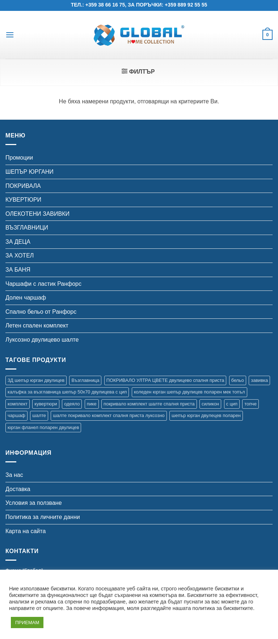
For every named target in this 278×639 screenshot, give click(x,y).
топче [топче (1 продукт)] (250, 404)
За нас (14, 475)
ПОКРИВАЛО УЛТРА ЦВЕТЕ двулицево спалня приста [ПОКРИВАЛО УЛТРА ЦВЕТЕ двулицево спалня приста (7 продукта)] (165, 380)
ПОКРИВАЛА (23, 186)
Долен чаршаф (25, 297)
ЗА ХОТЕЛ (19, 255)
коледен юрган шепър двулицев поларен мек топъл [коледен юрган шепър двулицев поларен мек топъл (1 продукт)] (189, 392)
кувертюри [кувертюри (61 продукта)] (45, 404)
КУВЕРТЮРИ (23, 200)
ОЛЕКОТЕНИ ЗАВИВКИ (37, 214)
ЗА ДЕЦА (17, 242)
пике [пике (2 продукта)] (92, 404)
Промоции (19, 157)
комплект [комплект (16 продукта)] (18, 404)
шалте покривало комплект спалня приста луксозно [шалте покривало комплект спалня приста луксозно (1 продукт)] (108, 415)
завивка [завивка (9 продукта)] (259, 380)
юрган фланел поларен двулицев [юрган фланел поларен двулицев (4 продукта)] (43, 427)
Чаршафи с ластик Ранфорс (43, 284)
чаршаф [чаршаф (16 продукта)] (16, 415)
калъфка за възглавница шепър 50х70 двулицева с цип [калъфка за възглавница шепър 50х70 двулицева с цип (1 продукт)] (67, 392)
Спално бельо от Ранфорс (40, 312)
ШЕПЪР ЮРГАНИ (29, 172)
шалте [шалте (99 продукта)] (39, 415)
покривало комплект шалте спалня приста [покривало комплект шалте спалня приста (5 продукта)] (149, 404)
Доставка (17, 489)
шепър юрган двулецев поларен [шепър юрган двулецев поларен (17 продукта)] (206, 415)
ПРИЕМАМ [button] (27, 622)
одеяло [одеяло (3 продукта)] (72, 404)
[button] (9, 35)
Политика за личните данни (42, 517)
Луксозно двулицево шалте (42, 340)
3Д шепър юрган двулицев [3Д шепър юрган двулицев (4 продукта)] (36, 380)
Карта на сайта (25, 531)
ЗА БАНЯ (17, 270)
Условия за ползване (33, 503)
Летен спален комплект (36, 325)
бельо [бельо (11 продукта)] (237, 380)
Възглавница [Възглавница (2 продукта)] (85, 380)
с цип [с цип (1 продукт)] (231, 404)
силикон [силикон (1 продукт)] (210, 404)
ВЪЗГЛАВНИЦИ (26, 227)
